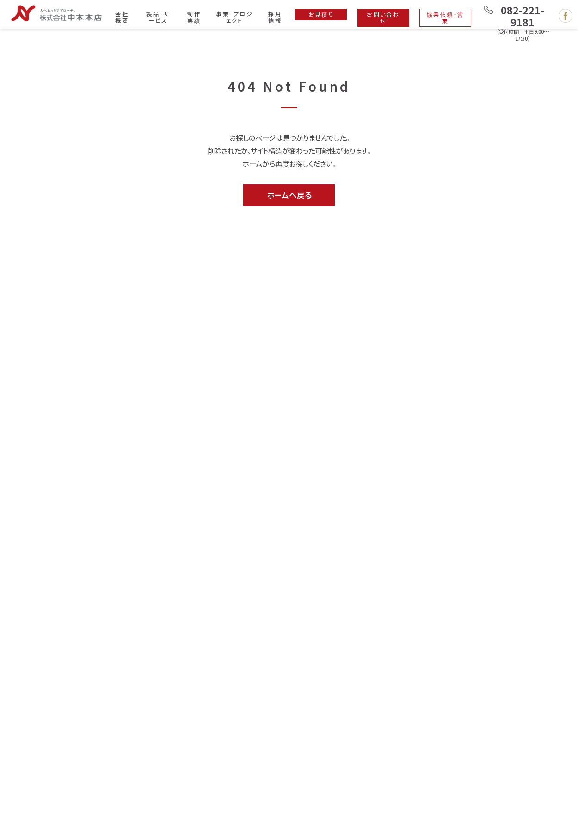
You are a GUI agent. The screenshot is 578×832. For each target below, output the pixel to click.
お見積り (321, 14)
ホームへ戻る (289, 194)
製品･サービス (158, 17)
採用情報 (275, 17)
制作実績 (194, 17)
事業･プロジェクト (234, 17)
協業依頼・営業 (445, 17)
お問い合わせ (383, 17)
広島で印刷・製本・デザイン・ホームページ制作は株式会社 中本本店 (56, 13)
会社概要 (122, 17)
